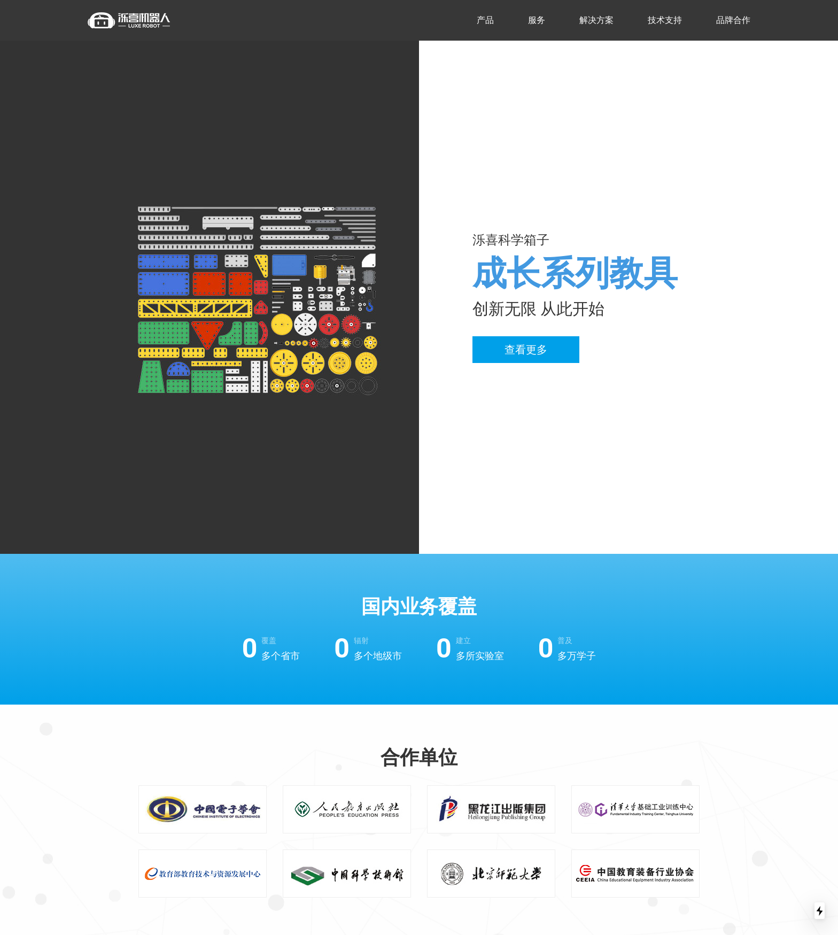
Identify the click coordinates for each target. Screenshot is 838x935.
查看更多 (526, 349)
